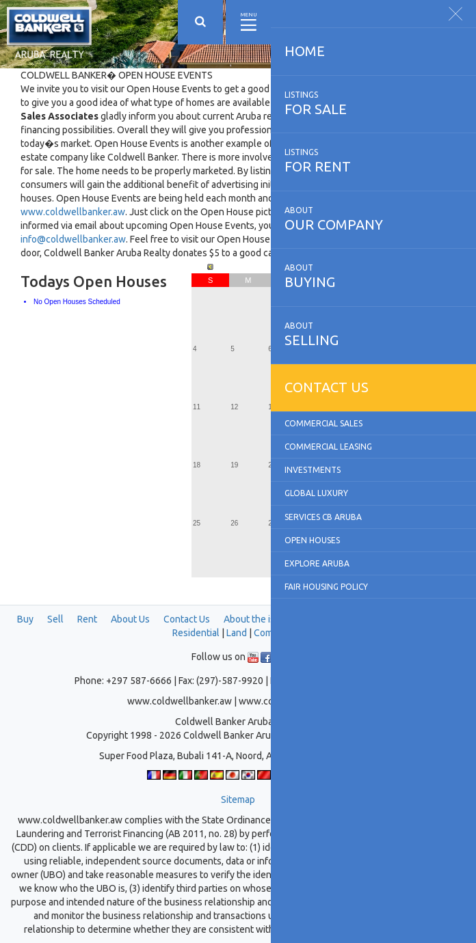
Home (305, 51)
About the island (258, 619)
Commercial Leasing (328, 446)
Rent (87, 619)
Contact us (327, 387)
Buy (25, 619)
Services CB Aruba (323, 516)
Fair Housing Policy (326, 586)
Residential (196, 632)
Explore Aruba (317, 563)
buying (373, 276)
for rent (373, 160)
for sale (373, 103)
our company (373, 218)
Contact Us (186, 619)
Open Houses (312, 540)
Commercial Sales (323, 423)
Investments (313, 469)
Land (236, 632)
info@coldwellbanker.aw (73, 239)
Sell (55, 619)
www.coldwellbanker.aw (73, 211)
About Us (130, 619)
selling (373, 334)
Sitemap (238, 799)
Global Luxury (316, 493)
